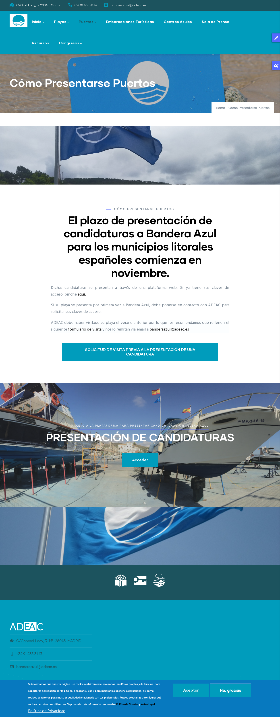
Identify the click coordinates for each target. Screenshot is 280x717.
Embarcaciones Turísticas (130, 21)
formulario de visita (85, 329)
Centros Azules (178, 21)
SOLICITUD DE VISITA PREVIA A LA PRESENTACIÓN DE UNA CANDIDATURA (140, 351)
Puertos (87, 22)
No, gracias (230, 690)
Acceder (140, 460)
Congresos (70, 43)
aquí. (82, 294)
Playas (61, 22)
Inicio (38, 22)
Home (220, 108)
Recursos (40, 43)
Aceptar (191, 690)
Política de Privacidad (46, 711)
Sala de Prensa (215, 21)
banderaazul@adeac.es (169, 329)
